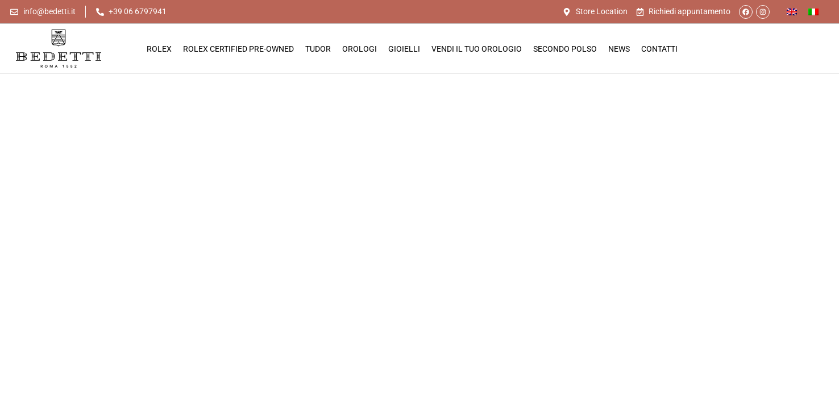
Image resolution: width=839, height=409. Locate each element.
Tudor (318, 48)
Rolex (159, 48)
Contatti (659, 48)
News (619, 48)
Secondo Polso (565, 48)
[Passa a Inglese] (792, 12)
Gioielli (404, 48)
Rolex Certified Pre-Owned (238, 48)
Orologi (359, 48)
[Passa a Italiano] (813, 12)
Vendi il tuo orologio (476, 48)
